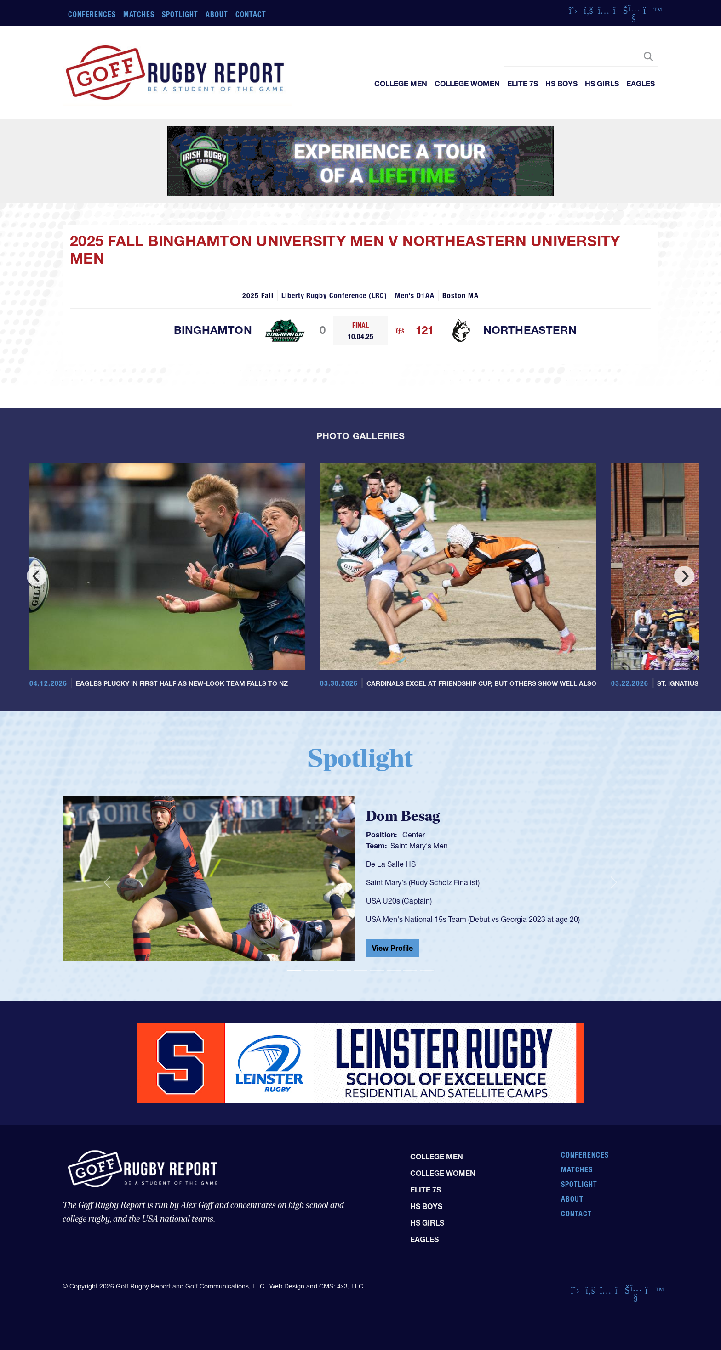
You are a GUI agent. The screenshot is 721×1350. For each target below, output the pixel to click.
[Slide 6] (377, 970)
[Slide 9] (427, 970)
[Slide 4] (344, 970)
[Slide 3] (327, 970)
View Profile (392, 948)
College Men (400, 83)
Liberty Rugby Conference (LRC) (334, 295)
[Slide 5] (360, 970)
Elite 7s (522, 83)
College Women (467, 83)
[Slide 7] (394, 970)
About (217, 14)
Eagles (640, 83)
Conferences (92, 14)
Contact (250, 14)
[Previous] (37, 576)
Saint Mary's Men (419, 845)
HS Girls (602, 83)
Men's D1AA (415, 295)
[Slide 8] (410, 970)
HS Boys (561, 83)
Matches (139, 14)
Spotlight (180, 14)
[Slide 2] (311, 970)
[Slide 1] (294, 970)
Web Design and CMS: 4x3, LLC (316, 1286)
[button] (107, 882)
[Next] (684, 576)
